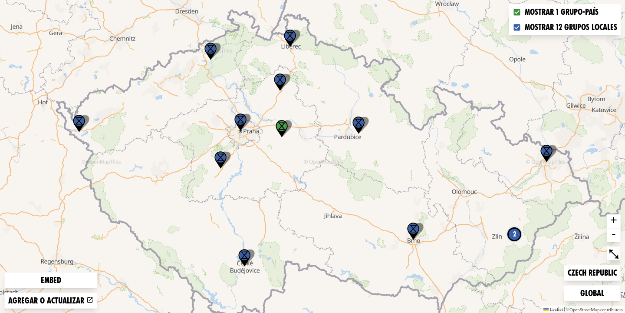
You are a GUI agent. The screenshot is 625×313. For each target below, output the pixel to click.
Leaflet (553, 309)
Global (594, 292)
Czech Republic (592, 271)
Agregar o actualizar (50, 300)
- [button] (613, 235)
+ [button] (613, 221)
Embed (51, 280)
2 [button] (514, 234)
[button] (79, 123)
